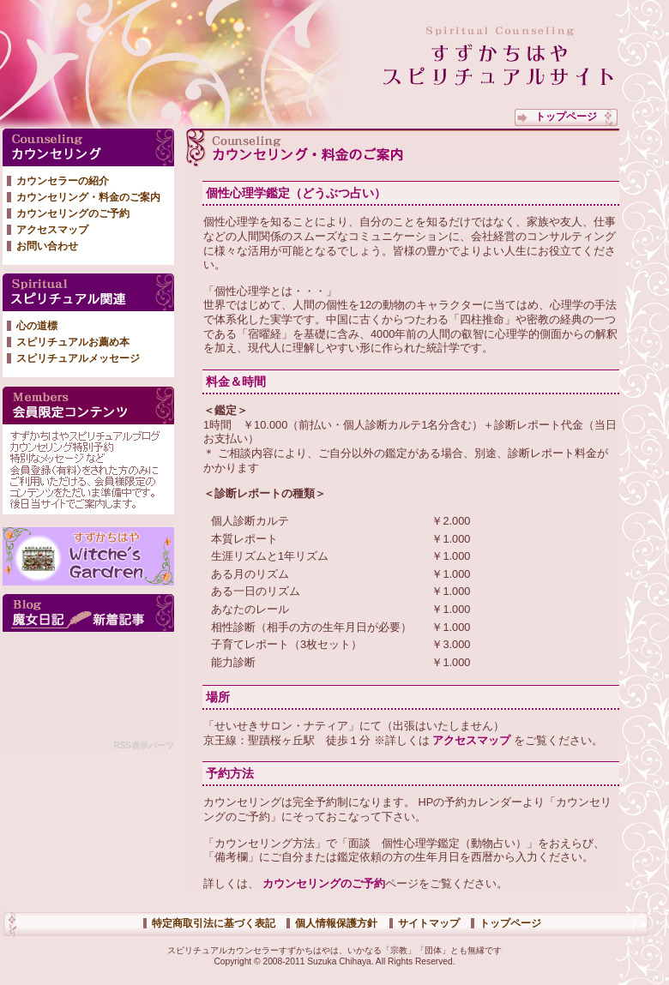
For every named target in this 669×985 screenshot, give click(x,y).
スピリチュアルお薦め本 (73, 342)
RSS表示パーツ (143, 745)
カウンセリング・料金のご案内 (88, 197)
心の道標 (36, 326)
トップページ (566, 117)
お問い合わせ (47, 246)
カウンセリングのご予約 (322, 883)
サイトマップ (429, 923)
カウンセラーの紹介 (62, 181)
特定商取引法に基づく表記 (213, 923)
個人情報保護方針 (336, 923)
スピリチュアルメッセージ (78, 358)
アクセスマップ (470, 740)
